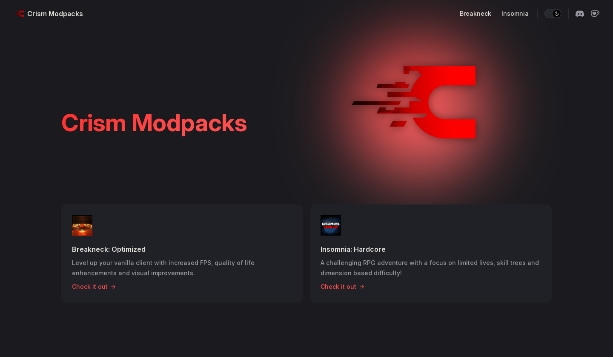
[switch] (552, 13)
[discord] (579, 13)
